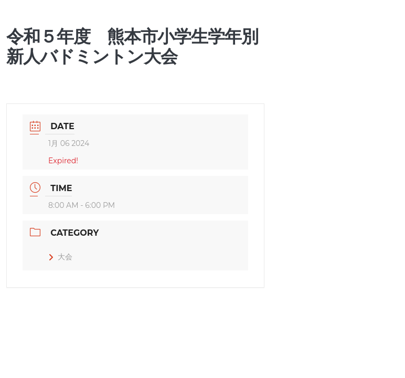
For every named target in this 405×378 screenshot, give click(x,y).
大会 (60, 256)
